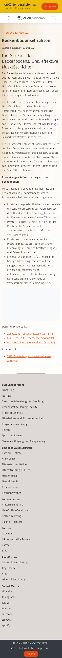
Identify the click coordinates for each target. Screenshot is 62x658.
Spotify (6, 625)
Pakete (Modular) (12, 522)
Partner (6, 545)
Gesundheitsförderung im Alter (20, 407)
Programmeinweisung (15, 424)
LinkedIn (7, 620)
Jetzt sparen (50, 6)
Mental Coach (10, 481)
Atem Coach (9, 459)
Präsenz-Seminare (12, 504)
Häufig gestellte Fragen (16, 539)
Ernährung (8, 390)
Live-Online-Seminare (15, 510)
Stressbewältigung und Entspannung (23, 441)
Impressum (8, 568)
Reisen (6, 430)
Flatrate (6, 396)
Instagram (8, 597)
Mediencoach (9, 476)
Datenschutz (26, 648)
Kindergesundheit (12, 413)
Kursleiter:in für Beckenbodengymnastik (31, 338)
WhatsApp (7, 591)
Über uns (7, 533)
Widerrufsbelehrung (13, 579)
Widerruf (31, 654)
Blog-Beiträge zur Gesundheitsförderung (31, 342)
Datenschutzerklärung (15, 562)
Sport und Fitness (12, 435)
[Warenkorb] (54, 18)
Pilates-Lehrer (10, 487)
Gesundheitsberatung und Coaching (23, 401)
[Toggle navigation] (8, 17)
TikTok (5, 603)
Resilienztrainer (11, 493)
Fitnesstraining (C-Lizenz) (17, 470)
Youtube (6, 608)
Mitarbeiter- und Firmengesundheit (23, 418)
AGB (4, 574)
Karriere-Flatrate (12, 453)
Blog (4, 550)
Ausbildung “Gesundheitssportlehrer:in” (30, 334)
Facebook (7, 614)
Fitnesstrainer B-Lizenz (15, 464)
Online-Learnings (12, 516)
